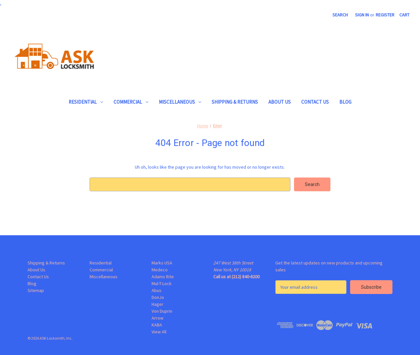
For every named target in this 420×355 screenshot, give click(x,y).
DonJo (158, 297)
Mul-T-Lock (162, 283)
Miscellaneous (180, 102)
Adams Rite (163, 277)
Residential (86, 102)
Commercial (131, 102)
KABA (157, 325)
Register (385, 15)
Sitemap (36, 290)
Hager (157, 304)
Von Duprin (162, 311)
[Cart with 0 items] (404, 15)
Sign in (362, 15)
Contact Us (315, 102)
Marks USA (162, 263)
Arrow (157, 318)
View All (159, 332)
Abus (156, 290)
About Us (279, 102)
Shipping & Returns (235, 102)
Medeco (160, 270)
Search (340, 15)
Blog (345, 102)
